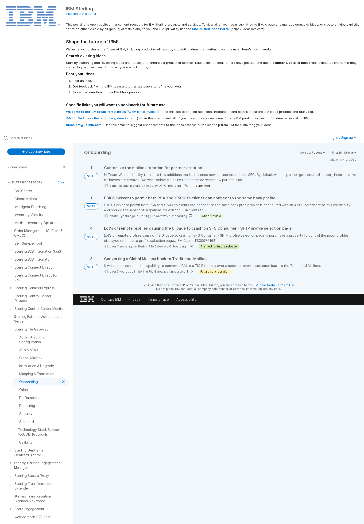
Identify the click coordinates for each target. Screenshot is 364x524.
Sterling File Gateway (147, 185)
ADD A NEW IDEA (36, 151)
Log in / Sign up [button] (342, 138)
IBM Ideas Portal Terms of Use (274, 285)
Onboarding (172, 185)
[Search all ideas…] (42, 138)
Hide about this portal (81, 13)
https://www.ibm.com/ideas (138, 112)
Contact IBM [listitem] (111, 299)
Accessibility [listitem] (186, 299)
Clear (61, 182)
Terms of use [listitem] (158, 299)
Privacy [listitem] (134, 299)
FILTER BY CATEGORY (25, 182)
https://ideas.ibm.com (121, 118)
